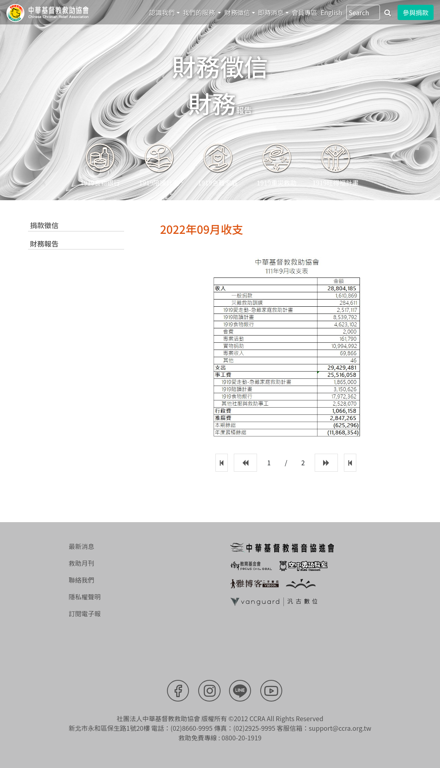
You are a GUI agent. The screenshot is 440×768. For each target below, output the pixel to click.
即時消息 (271, 12)
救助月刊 (81, 562)
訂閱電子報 (84, 613)
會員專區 (304, 12)
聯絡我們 (81, 579)
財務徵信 (237, 12)
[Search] (363, 12)
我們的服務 (200, 12)
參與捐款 (415, 12)
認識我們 (162, 12)
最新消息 (81, 546)
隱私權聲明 (84, 596)
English (331, 12)
